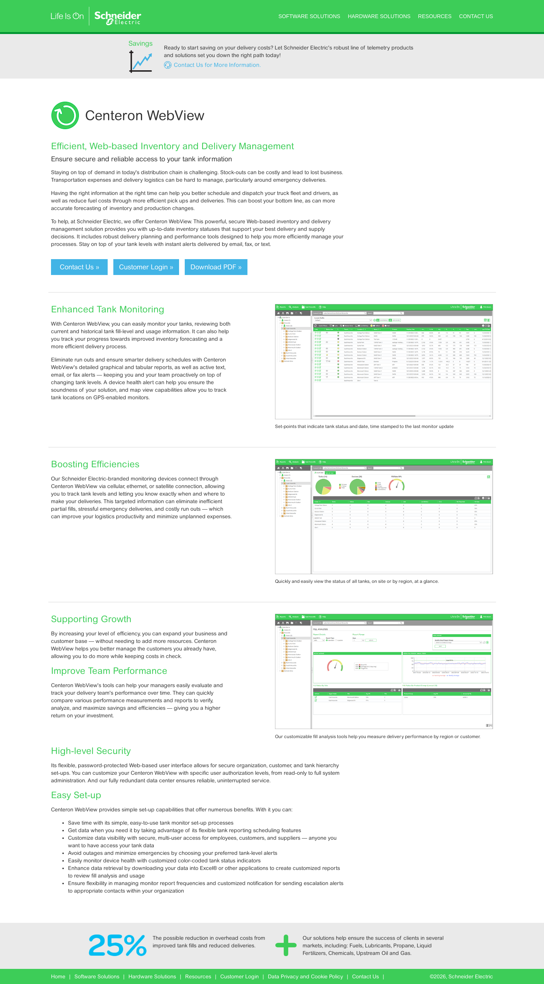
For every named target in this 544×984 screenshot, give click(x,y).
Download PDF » (216, 267)
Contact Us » (79, 267)
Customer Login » (146, 267)
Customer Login (239, 976)
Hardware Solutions (379, 16)
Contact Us (476, 16)
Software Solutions (309, 16)
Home (58, 976)
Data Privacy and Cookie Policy (305, 976)
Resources (435, 16)
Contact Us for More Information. (217, 65)
